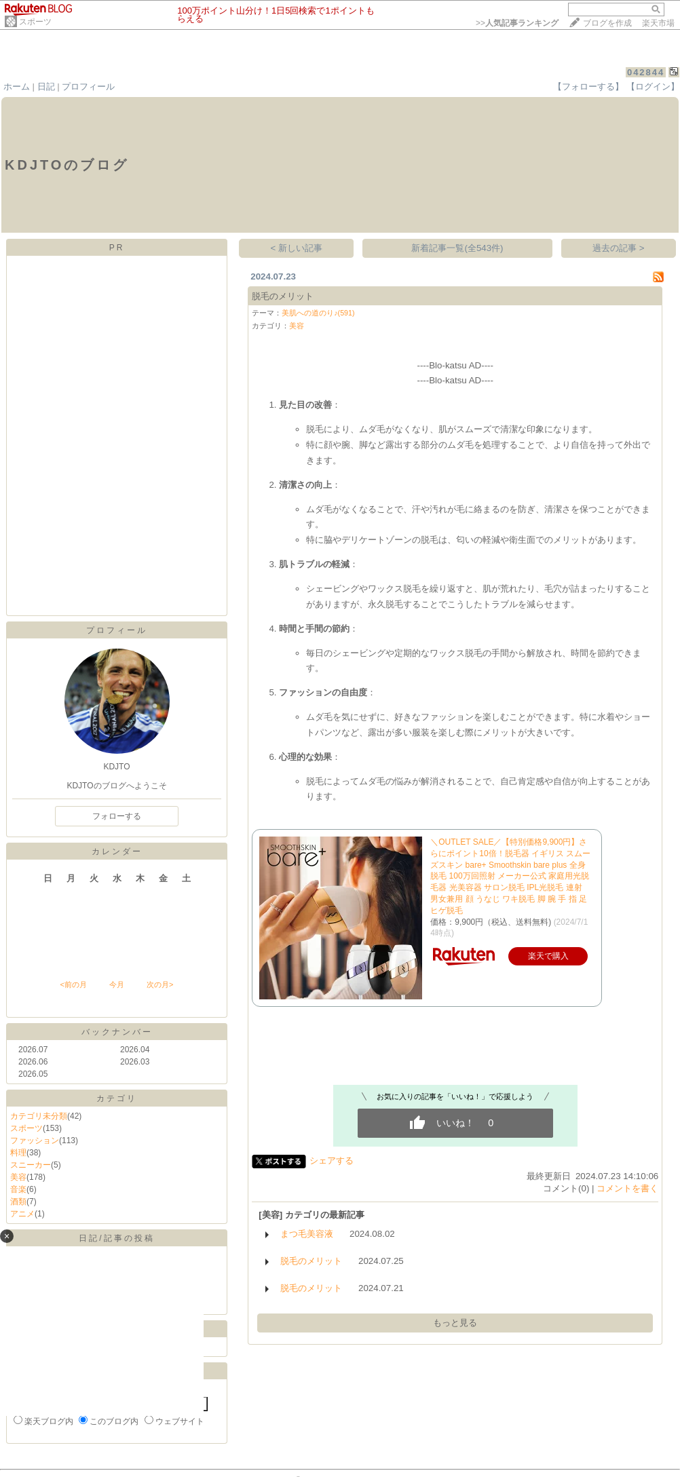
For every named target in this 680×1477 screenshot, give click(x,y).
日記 (46, 86)
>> (517, 23)
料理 (18, 1152)
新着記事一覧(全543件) (457, 248)
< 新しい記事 (297, 248)
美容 (18, 1177)
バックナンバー (117, 1032)
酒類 (18, 1201)
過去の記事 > (618, 248)
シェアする (331, 1160)
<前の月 (73, 984)
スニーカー (30, 1165)
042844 (645, 72)
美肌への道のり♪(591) (318, 313)
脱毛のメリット (283, 296)
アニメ (22, 1214)
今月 (116, 984)
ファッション (34, 1140)
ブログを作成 (607, 23)
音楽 (18, 1189)
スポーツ (35, 21)
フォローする (116, 816)
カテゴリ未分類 (38, 1116)
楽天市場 (658, 23)
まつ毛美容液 (306, 1234)
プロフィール (88, 86)
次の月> (160, 984)
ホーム (16, 86)
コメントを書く (627, 1188)
